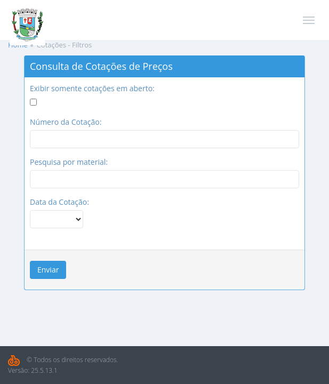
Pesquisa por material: (69, 162)
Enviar (48, 270)
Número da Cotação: (65, 122)
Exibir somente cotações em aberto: (92, 88)
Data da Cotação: (59, 202)
